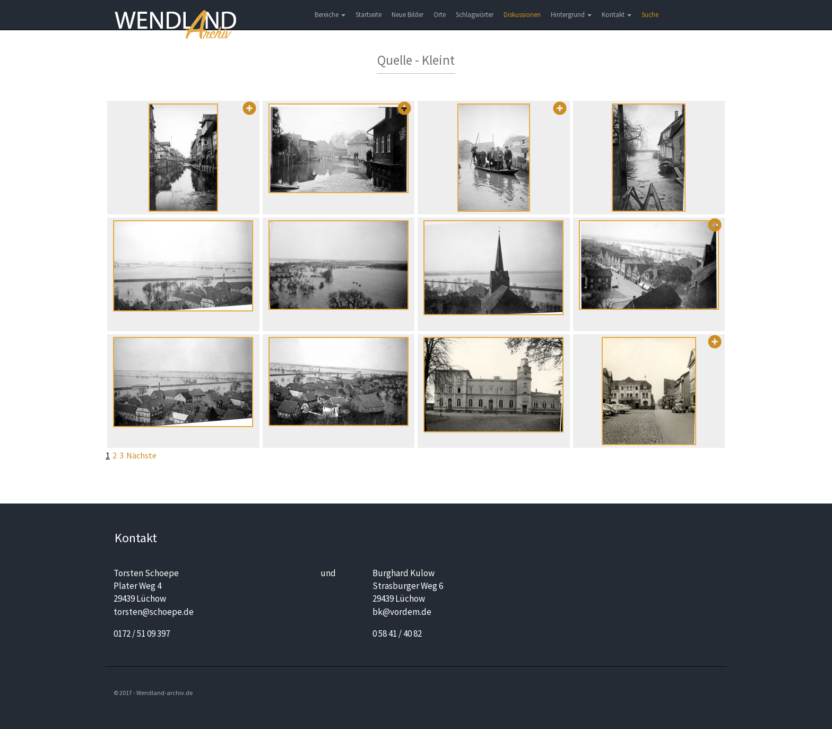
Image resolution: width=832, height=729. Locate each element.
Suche (650, 14)
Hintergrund (571, 14)
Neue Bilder (407, 14)
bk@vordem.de (401, 612)
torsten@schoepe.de (154, 612)
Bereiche (330, 14)
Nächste (141, 455)
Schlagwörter (474, 14)
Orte (440, 14)
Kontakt (616, 14)
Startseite (369, 14)
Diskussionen (522, 14)
